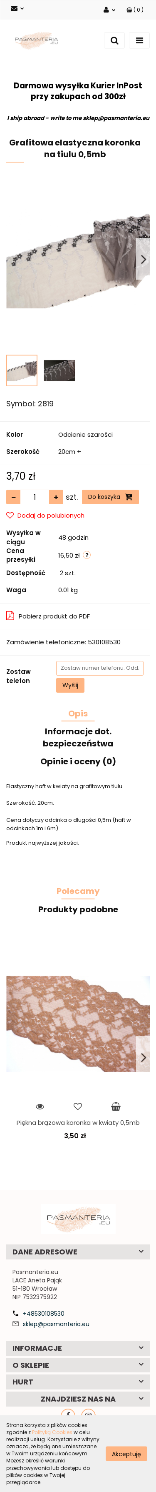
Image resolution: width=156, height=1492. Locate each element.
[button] (135, 10)
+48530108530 (43, 1313)
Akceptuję (126, 1453)
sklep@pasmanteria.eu (56, 1324)
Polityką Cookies (52, 1432)
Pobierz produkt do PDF (48, 616)
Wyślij (70, 685)
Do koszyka (110, 497)
